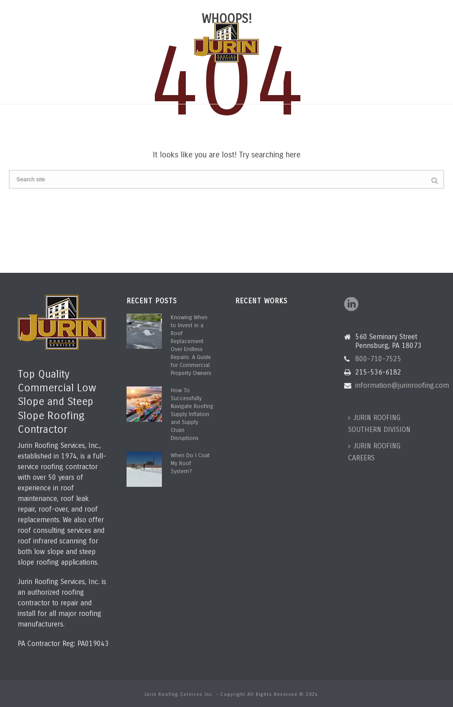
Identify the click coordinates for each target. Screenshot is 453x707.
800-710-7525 (45, 8)
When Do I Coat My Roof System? (190, 463)
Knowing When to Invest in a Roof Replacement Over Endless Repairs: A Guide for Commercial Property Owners (191, 345)
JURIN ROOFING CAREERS (374, 452)
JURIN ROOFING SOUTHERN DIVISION (379, 423)
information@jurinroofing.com (137, 8)
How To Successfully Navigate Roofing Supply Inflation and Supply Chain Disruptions (192, 414)
